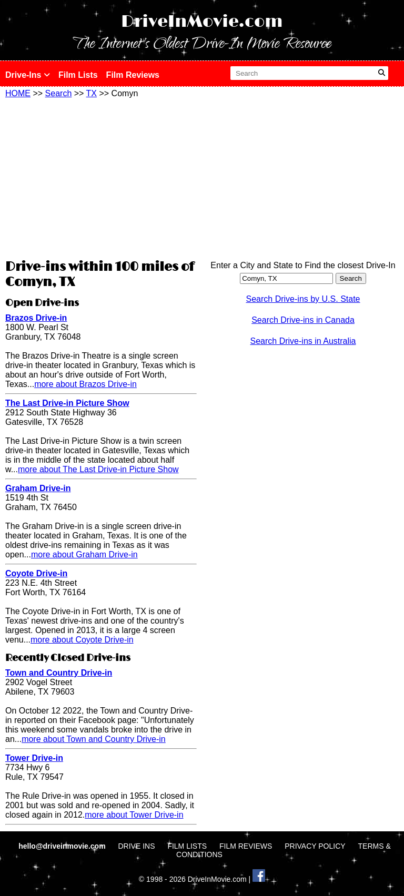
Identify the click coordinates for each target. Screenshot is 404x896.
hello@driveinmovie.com (62, 846)
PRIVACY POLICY (315, 846)
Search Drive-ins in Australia (303, 341)
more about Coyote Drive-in (82, 639)
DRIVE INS (136, 846)
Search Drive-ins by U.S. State (303, 298)
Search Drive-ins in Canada (303, 319)
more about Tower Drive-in (134, 814)
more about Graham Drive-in (84, 554)
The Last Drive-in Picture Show (67, 403)
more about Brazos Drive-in (85, 384)
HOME (18, 93)
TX (91, 93)
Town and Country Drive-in (58, 672)
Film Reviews (132, 74)
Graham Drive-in (37, 488)
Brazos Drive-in (36, 317)
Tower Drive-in (34, 758)
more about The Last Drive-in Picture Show (98, 469)
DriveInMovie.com (202, 22)
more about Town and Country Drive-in (94, 739)
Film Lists (78, 74)
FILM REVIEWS (245, 846)
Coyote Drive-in (36, 573)
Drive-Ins (27, 74)
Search (58, 93)
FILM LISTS (187, 846)
